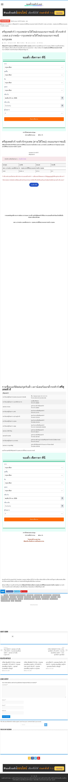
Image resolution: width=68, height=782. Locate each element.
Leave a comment (31, 42)
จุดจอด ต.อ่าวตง (5, 597)
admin (5, 42)
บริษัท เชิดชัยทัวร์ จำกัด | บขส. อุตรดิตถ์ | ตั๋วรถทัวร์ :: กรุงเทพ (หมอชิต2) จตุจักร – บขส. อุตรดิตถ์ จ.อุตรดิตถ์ (55, 651)
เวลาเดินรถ (18, 600)
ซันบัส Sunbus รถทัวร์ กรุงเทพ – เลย (19, 21)
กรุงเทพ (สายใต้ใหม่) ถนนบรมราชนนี (17, 595)
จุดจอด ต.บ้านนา (47, 595)
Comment (5, 684)
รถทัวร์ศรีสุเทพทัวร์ (5, 600)
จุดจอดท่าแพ (20, 597)
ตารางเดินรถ (8, 24)
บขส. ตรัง (20, 599)
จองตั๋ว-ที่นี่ (34, 184)
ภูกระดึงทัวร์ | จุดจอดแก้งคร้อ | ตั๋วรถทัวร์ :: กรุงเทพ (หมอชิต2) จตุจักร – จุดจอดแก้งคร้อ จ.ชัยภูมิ (56, 664)
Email (3, 705)
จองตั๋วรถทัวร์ (6, 579)
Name (4, 700)
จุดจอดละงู (54, 597)
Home (2, 24)
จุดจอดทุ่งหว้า (28, 597)
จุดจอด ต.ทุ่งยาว (38, 595)
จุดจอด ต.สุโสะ (56, 595)
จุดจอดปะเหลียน (36, 597)
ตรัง (59, 597)
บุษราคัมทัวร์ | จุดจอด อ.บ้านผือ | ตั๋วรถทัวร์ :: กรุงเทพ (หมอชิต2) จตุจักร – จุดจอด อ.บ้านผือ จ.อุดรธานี (12, 651)
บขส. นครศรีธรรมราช (29, 599)
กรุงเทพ (6, 595)
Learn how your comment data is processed (30, 721)
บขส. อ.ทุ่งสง (45, 599)
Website (4, 710)
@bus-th (39, 135)
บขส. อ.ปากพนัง (53, 599)
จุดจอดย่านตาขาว (45, 597)
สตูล (13, 600)
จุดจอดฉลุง (13, 597)
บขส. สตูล (38, 599)
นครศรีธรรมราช (12, 599)
